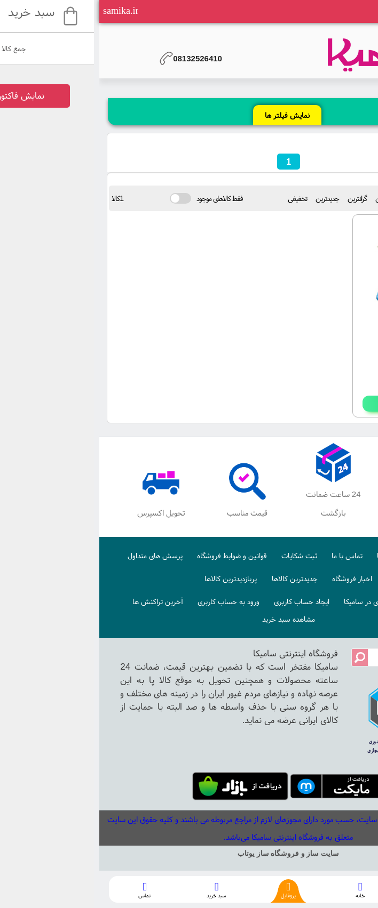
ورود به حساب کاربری (129, 601)
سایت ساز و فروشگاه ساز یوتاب (189, 853)
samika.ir (21, 10)
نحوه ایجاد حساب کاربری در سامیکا (295, 601)
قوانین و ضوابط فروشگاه (133, 555)
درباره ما (289, 555)
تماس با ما (247, 555)
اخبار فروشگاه (253, 578)
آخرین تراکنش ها (58, 601)
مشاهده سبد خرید (189, 619)
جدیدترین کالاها (195, 578)
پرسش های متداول (55, 555)
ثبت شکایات (200, 555)
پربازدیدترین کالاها (131, 578)
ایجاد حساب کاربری (202, 601)
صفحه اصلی (332, 555)
